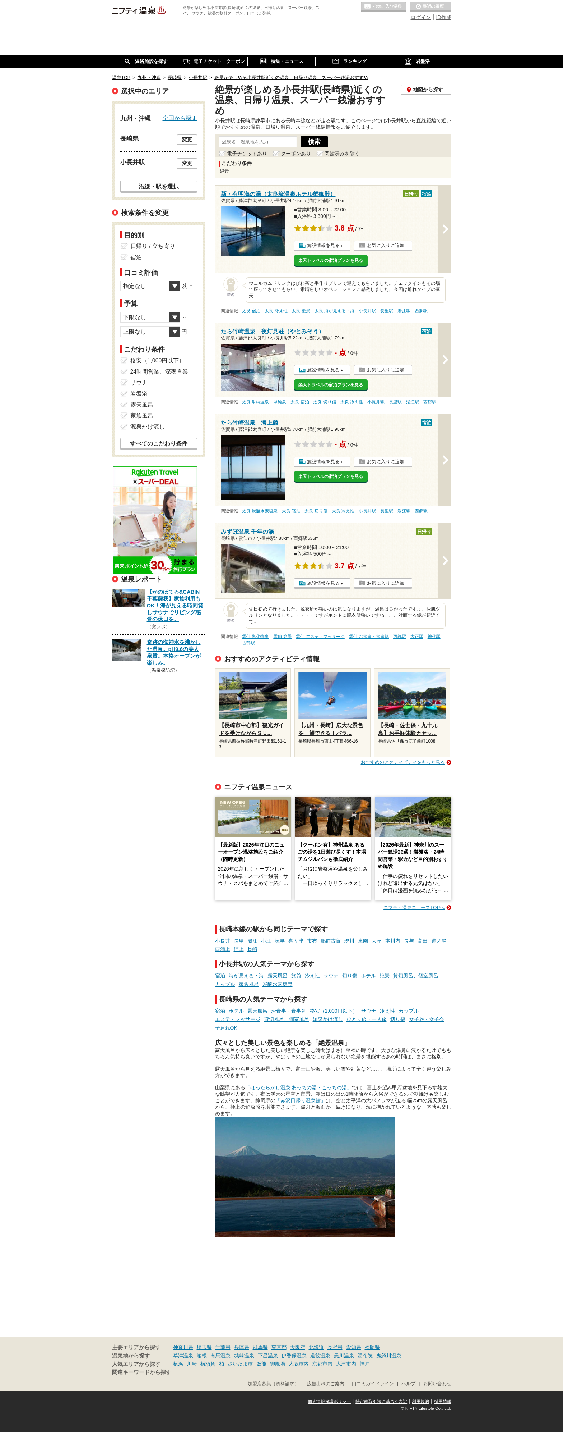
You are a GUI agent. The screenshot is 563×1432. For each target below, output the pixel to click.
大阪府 (297, 1347)
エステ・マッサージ (237, 1019)
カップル (225, 984)
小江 (266, 941)
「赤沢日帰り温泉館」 (300, 1100)
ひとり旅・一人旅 (366, 1019)
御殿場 (277, 1364)
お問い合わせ (437, 1383)
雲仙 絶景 (282, 636)
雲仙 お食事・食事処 (369, 636)
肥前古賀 (331, 941)
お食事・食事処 (288, 1011)
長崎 (252, 949)
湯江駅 (403, 310)
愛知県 (353, 1347)
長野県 (335, 1347)
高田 (423, 941)
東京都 (279, 1347)
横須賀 (207, 1364)
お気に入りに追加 (385, 245)
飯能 (261, 1364)
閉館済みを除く (342, 153)
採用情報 (442, 1401)
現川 (349, 941)
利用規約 (420, 1401)
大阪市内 (299, 1364)
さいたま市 (240, 1364)
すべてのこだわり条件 (158, 444)
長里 (239, 941)
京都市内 (322, 1364)
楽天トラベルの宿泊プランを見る (330, 260)
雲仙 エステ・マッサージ (320, 636)
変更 (187, 139)
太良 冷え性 (276, 310)
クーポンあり (296, 153)
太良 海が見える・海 (334, 310)
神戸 (365, 1364)
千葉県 (223, 1347)
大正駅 (416, 636)
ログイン (421, 17)
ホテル (368, 976)
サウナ (331, 976)
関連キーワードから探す (141, 1372)
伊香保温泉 (294, 1355)
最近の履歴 (430, 7)
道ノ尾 (438, 941)
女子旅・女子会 (426, 1019)
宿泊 (220, 976)
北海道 (316, 1347)
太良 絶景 (301, 310)
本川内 (392, 941)
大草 (377, 941)
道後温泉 (320, 1355)
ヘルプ (408, 1383)
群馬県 (260, 1347)
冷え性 (312, 976)
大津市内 (346, 1364)
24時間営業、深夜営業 (159, 372)
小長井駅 (367, 310)
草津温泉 (183, 1355)
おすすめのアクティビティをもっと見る (403, 762)
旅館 (296, 976)
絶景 (385, 976)
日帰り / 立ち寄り (152, 246)
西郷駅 (421, 310)
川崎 (192, 1364)
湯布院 (365, 1355)
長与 (409, 941)
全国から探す (180, 118)
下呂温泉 (268, 1355)
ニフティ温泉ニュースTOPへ (414, 907)
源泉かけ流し (328, 1019)
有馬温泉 (220, 1355)
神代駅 (434, 636)
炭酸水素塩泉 (277, 984)
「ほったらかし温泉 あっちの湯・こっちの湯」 (298, 1087)
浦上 (239, 949)
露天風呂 (277, 976)
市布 (312, 941)
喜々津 (295, 941)
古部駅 (248, 643)
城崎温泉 (244, 1355)
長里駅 (386, 310)
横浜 (178, 1364)
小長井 (222, 941)
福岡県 (372, 1347)
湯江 (252, 941)
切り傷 (349, 976)
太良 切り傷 (324, 402)
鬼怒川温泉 (388, 1355)
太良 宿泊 (251, 310)
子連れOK (226, 1028)
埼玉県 (204, 1347)
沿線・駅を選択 (159, 186)
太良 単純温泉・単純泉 (264, 402)
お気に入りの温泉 (383, 7)
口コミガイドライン (373, 1383)
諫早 (280, 941)
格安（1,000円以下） (334, 1011)
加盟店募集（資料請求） (273, 1383)
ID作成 (443, 17)
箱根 (202, 1355)
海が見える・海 (246, 976)
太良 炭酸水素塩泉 (260, 511)
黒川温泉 (344, 1355)
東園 (363, 941)
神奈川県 (183, 1347)
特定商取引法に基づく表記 (381, 1401)
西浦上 (222, 949)
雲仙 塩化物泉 (255, 636)
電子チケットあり (247, 153)
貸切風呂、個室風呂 (415, 976)
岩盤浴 (139, 394)
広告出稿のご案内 (325, 1383)
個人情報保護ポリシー (329, 1401)
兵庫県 (241, 1347)
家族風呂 (249, 984)
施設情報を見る (323, 245)
